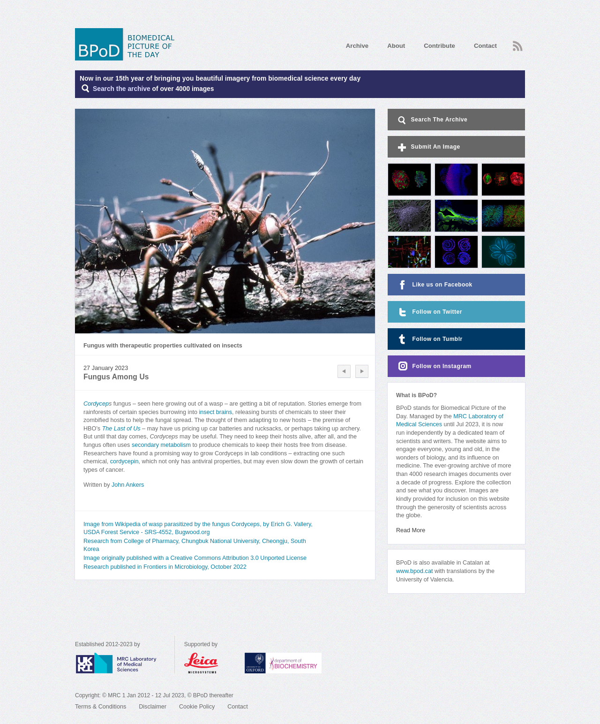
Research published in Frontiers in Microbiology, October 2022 (165, 567)
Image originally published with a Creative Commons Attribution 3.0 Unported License (195, 558)
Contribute (439, 45)
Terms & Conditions (100, 706)
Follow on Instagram (434, 366)
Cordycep (96, 403)
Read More (410, 530)
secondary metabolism (161, 445)
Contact (485, 45)
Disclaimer (152, 706)
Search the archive (121, 88)
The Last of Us (121, 428)
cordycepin (124, 461)
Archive (357, 45)
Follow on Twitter (429, 312)
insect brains (215, 412)
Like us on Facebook (434, 285)
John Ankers (128, 485)
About (396, 45)
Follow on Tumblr (429, 339)
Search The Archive (432, 120)
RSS (518, 46)
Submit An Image (428, 147)
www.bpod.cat (414, 571)
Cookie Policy (197, 706)
